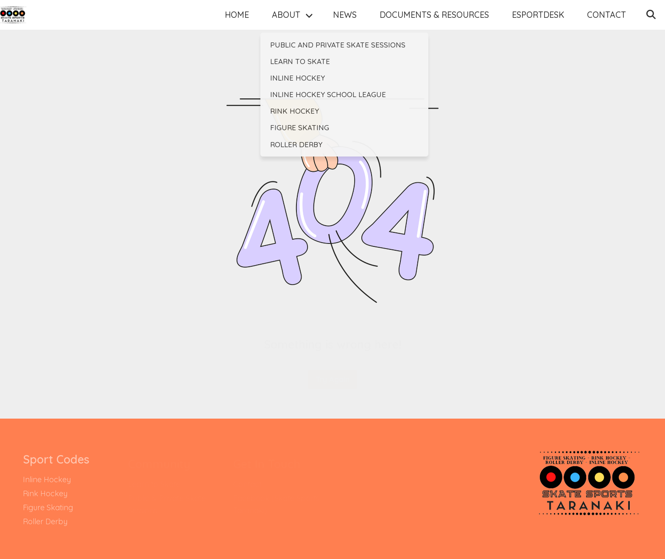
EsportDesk (521, 26)
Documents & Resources (417, 26)
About (269, 26)
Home (220, 26)
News (328, 26)
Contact (589, 26)
